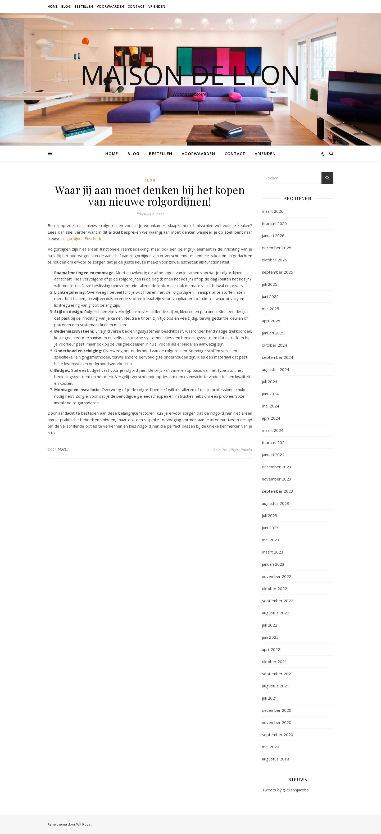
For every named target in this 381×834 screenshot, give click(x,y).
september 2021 (277, 673)
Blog (66, 6)
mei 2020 (270, 746)
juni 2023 (270, 527)
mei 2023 (270, 539)
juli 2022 (269, 625)
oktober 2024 (274, 345)
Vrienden (156, 6)
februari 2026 (274, 223)
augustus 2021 (275, 685)
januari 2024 (273, 454)
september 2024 (277, 357)
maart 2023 (272, 552)
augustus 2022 (275, 612)
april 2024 (271, 418)
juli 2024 (269, 381)
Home (53, 6)
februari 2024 (274, 442)
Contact (136, 6)
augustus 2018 (275, 759)
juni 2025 (270, 296)
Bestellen (84, 6)
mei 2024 (270, 406)
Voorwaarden (110, 6)
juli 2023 (269, 515)
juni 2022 (270, 637)
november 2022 (276, 576)
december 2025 (276, 247)
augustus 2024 (275, 369)
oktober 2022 (274, 588)
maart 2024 (272, 430)
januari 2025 (273, 333)
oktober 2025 (274, 259)
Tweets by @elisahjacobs (285, 789)
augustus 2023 (275, 503)
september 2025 (277, 272)
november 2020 (276, 722)
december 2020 (276, 710)
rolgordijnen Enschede (82, 238)
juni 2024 (270, 393)
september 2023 (277, 491)
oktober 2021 (274, 661)
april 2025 (271, 320)
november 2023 (276, 479)
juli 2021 (269, 698)
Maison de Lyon (190, 74)
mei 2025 (270, 308)
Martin (64, 449)
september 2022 (277, 600)
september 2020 (277, 734)
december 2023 (276, 466)
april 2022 (271, 649)
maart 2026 (272, 211)
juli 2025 (269, 284)
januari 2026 (273, 235)
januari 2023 (273, 564)
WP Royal (83, 824)
